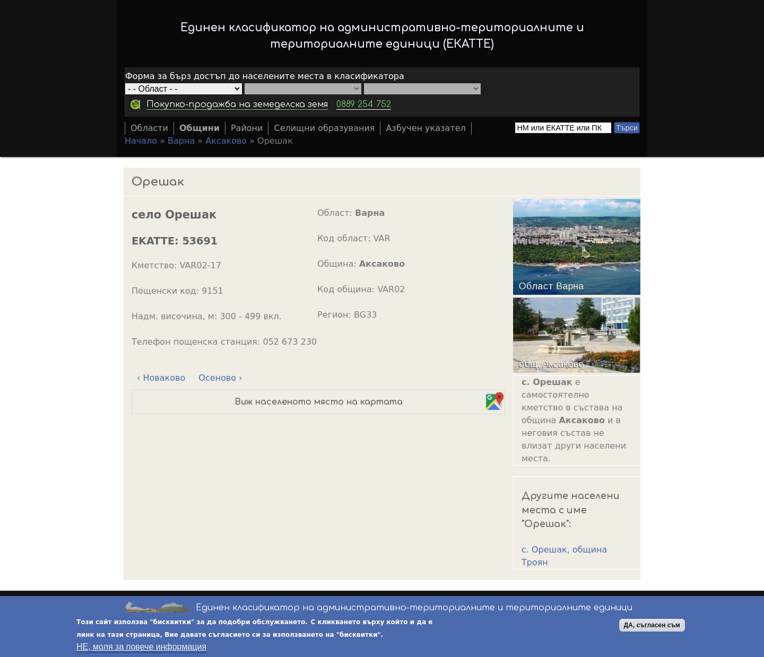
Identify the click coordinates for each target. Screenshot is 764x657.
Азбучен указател (425, 128)
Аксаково (226, 141)
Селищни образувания (324, 128)
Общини (199, 128)
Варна (181, 141)
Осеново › (220, 378)
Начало (141, 141)
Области (149, 128)
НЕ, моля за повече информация (141, 647)
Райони (247, 128)
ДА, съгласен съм (652, 625)
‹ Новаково (161, 378)
